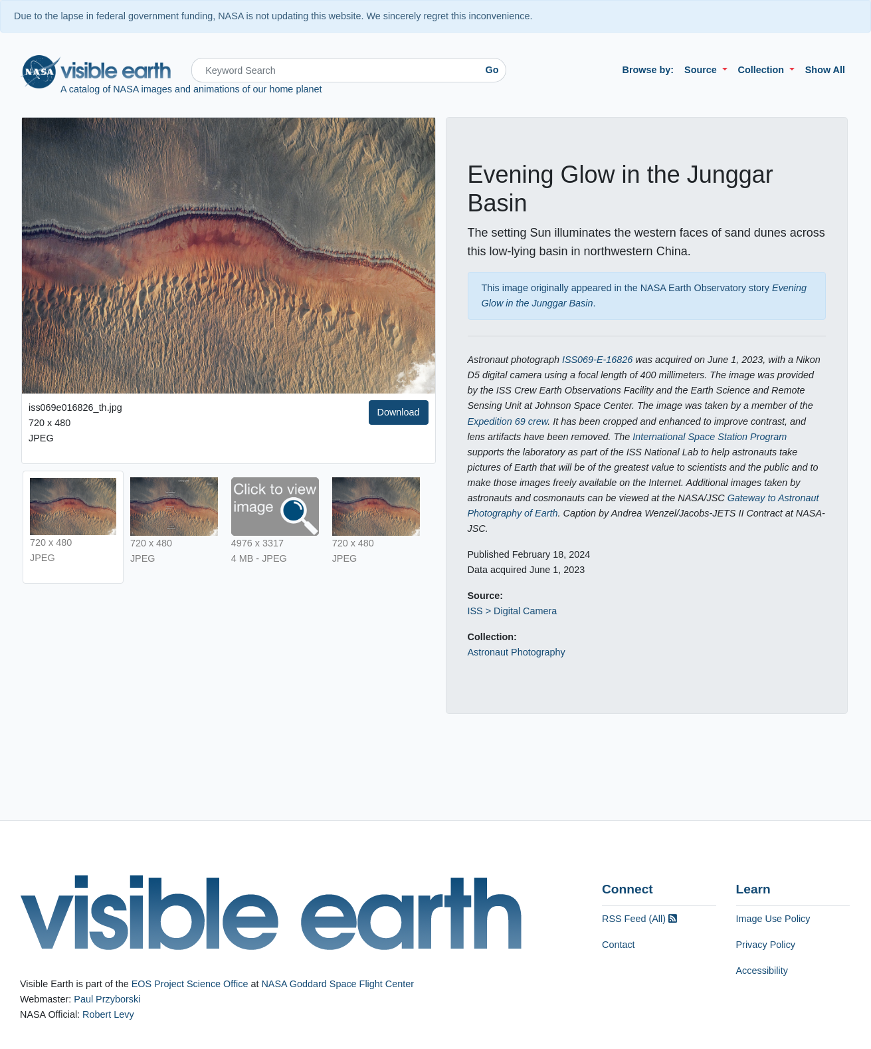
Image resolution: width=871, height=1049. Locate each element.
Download (398, 412)
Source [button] (702, 69)
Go (492, 69)
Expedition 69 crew (508, 421)
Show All (825, 69)
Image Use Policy (773, 918)
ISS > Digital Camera (512, 611)
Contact (618, 944)
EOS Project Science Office (190, 984)
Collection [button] (762, 69)
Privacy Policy (766, 944)
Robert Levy (108, 1014)
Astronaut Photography (516, 652)
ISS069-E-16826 (597, 359)
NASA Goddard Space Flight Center (337, 984)
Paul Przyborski (107, 999)
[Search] (334, 70)
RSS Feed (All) (639, 918)
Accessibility (762, 970)
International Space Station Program (709, 436)
